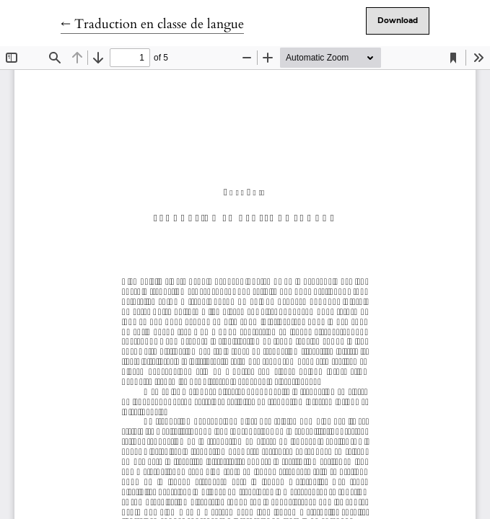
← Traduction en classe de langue (152, 24)
